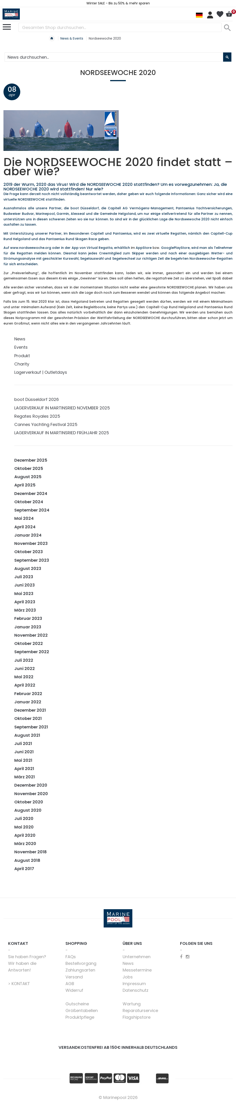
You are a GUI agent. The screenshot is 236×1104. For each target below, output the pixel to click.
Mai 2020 (24, 827)
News (19, 339)
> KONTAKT (19, 983)
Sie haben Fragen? (27, 957)
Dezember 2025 (30, 460)
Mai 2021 (23, 760)
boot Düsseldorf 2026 (36, 399)
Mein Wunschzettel (219, 14)
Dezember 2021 (30, 710)
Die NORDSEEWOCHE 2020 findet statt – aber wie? (118, 166)
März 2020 (25, 843)
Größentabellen (81, 1010)
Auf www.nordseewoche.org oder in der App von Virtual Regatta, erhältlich (66, 247)
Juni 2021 (24, 752)
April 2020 (24, 835)
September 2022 (31, 652)
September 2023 (31, 560)
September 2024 (31, 510)
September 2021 (31, 727)
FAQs (70, 957)
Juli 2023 (23, 577)
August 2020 (27, 810)
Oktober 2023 (28, 552)
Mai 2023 (23, 593)
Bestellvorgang (80, 963)
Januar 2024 (27, 535)
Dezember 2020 (30, 785)
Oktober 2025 (28, 468)
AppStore (144, 247)
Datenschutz (135, 990)
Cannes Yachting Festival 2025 (45, 424)
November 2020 (31, 793)
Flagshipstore (136, 1017)
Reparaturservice (140, 1010)
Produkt (22, 356)
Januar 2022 (27, 702)
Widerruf (74, 990)
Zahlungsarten (80, 970)
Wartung (132, 1004)
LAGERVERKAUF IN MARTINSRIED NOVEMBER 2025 (62, 408)
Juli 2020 (23, 818)
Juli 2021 (23, 743)
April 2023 (24, 602)
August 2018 (27, 860)
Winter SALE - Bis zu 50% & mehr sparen (118, 3)
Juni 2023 (24, 585)
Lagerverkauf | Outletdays (40, 372)
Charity (21, 364)
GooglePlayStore (175, 247)
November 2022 (31, 635)
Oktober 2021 (28, 718)
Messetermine (137, 970)
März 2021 (24, 777)
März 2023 (25, 610)
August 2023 (27, 568)
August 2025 (27, 477)
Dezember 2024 (30, 493)
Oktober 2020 (28, 802)
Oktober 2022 (28, 643)
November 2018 (30, 852)
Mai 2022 (23, 677)
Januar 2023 (27, 627)
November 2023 (31, 543)
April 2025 (24, 485)
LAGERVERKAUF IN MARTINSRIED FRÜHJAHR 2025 (61, 433)
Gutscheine (77, 1004)
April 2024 (24, 527)
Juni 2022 (24, 668)
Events (21, 347)
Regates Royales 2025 (37, 416)
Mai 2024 (24, 518)
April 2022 (24, 685)
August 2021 (27, 735)
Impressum (134, 983)
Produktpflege (79, 1017)
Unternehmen (136, 957)
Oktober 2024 (28, 502)
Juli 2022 (23, 660)
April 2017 (24, 868)
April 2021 (24, 768)
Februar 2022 (28, 693)
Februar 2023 (28, 618)
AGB (69, 983)
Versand (74, 977)
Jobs (128, 977)
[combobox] (120, 27)
